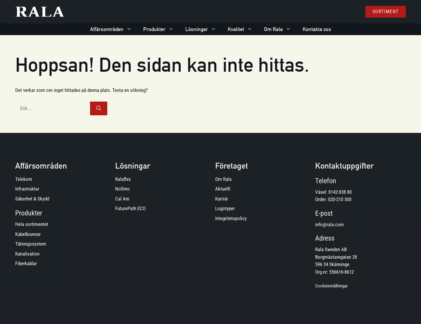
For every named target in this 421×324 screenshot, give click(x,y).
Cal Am (122, 199)
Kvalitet (243, 29)
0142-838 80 (340, 192)
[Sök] (98, 109)
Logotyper (225, 208)
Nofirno (122, 189)
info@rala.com (329, 224)
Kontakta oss (317, 29)
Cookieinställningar (331, 286)
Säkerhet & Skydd (32, 199)
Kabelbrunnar (28, 234)
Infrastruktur (27, 189)
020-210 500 (339, 199)
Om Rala (280, 29)
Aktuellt (222, 189)
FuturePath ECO (130, 208)
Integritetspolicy (231, 218)
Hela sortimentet (31, 224)
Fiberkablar (26, 263)
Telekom (23, 179)
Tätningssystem (30, 244)
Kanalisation (27, 254)
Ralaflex (123, 179)
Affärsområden (113, 29)
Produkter (161, 29)
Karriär (221, 199)
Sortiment (385, 11)
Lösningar (203, 29)
